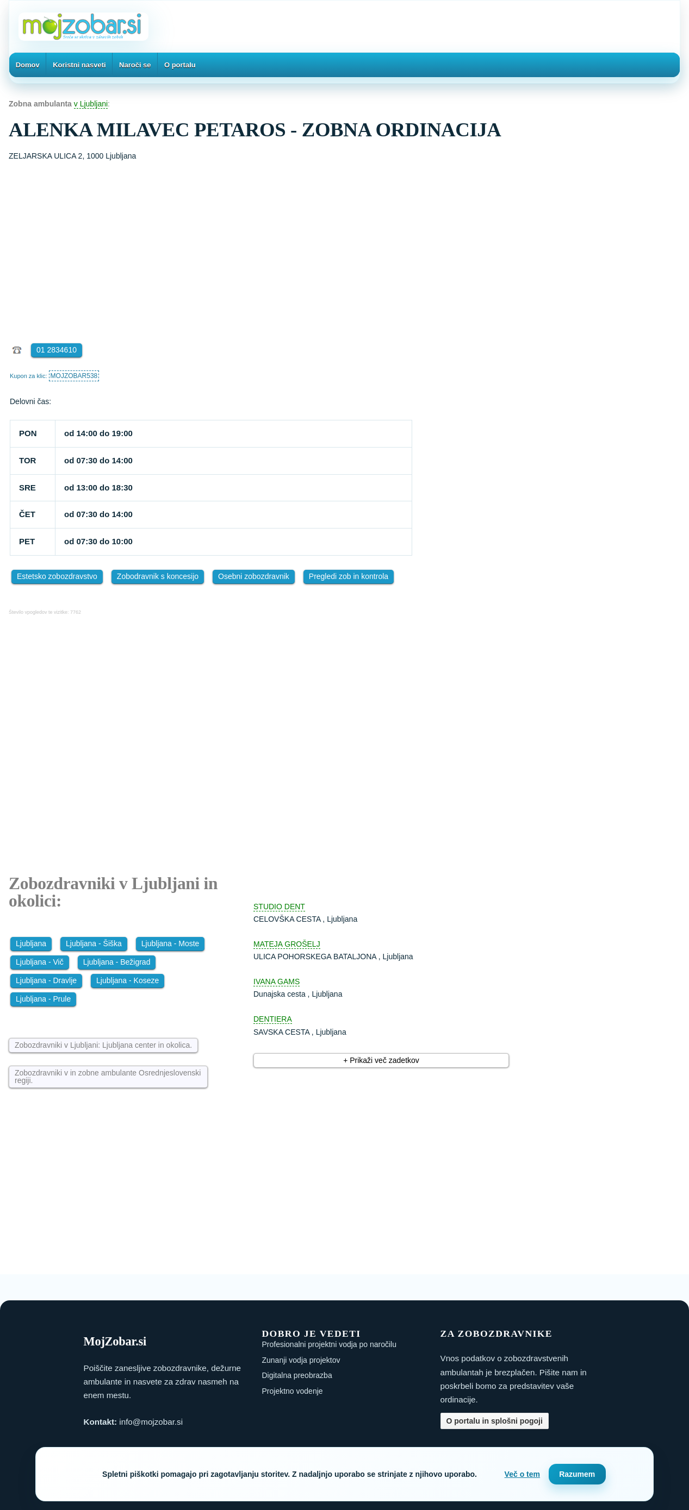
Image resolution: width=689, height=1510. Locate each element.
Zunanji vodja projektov (301, 1360)
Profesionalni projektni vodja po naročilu (329, 1344)
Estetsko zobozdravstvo (57, 576)
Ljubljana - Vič (40, 962)
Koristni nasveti (79, 65)
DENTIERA (272, 1019)
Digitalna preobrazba (297, 1375)
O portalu (180, 65)
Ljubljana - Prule (43, 999)
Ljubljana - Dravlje (46, 980)
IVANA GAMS (276, 981)
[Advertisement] (344, 244)
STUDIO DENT (279, 906)
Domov (28, 65)
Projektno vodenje (292, 1391)
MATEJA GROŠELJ (286, 944)
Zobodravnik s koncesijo (157, 576)
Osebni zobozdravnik (253, 576)
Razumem (577, 1474)
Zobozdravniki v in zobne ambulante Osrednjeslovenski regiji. (108, 1076)
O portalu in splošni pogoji (494, 1421)
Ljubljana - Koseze (127, 980)
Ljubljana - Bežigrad (117, 962)
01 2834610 (56, 349)
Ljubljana (31, 943)
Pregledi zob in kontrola (348, 576)
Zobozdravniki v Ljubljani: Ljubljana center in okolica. (103, 1045)
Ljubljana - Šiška (94, 943)
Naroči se (135, 65)
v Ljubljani (91, 103)
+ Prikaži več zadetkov (381, 1060)
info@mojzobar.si (151, 1421)
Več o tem (522, 1474)
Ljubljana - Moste (170, 943)
